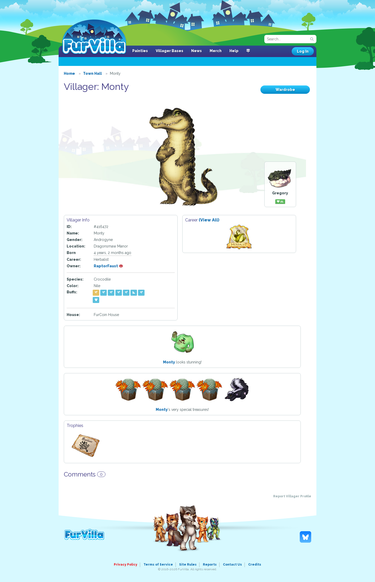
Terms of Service (158, 564)
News (196, 51)
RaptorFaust (108, 266)
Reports (210, 564)
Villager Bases (169, 51)
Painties (140, 51)
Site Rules (188, 564)
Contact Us (232, 564)
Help (234, 51)
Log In (303, 51)
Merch (216, 51)
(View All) (209, 220)
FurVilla (94, 37)
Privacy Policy (125, 564)
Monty (169, 362)
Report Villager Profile (292, 496)
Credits (254, 564)
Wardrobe (285, 90)
